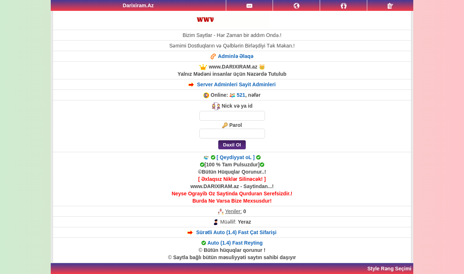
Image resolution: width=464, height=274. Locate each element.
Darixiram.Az (138, 5)
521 (241, 95)
